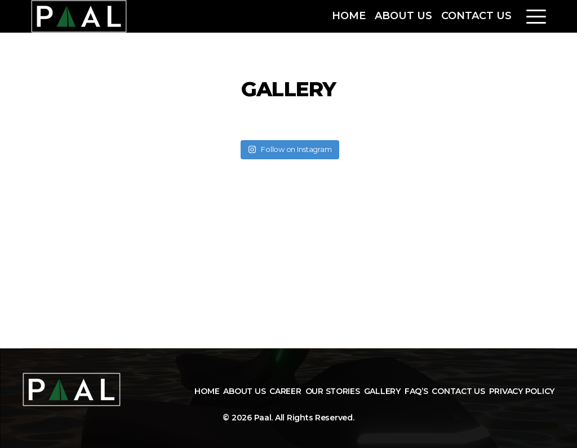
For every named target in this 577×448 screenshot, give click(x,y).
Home (349, 16)
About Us (403, 16)
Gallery (382, 391)
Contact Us (476, 16)
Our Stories (332, 391)
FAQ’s (416, 391)
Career (285, 391)
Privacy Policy (521, 391)
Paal (263, 418)
